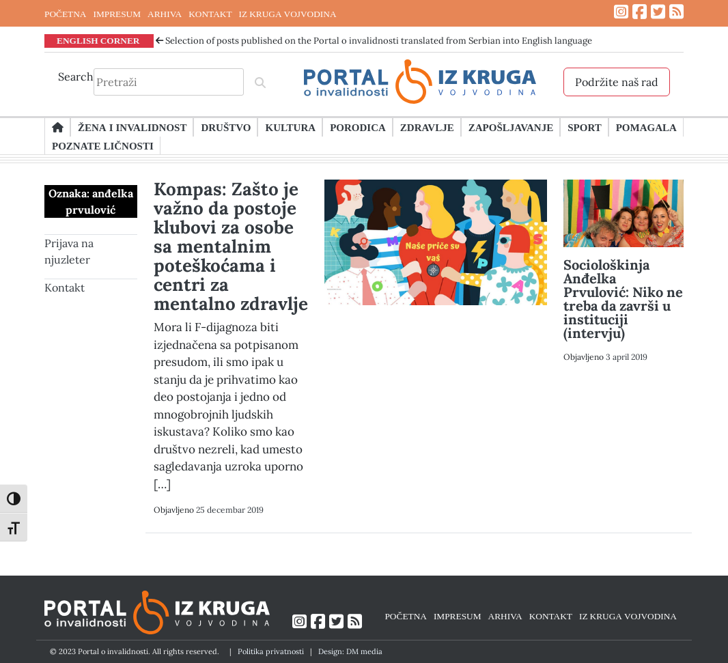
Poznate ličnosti (103, 145)
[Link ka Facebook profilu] (639, 12)
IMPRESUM (117, 14)
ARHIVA (165, 14)
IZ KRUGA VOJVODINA (288, 14)
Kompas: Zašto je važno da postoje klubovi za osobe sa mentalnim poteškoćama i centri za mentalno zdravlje (231, 246)
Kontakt (64, 287)
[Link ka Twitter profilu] (658, 12)
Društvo (226, 127)
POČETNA (65, 14)
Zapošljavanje (510, 127)
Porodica (358, 127)
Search (76, 76)
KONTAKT (210, 14)
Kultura (290, 127)
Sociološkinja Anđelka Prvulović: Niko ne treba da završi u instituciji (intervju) (623, 298)
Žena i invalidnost (132, 127)
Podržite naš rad (616, 82)
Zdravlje (427, 127)
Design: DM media (350, 651)
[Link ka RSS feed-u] (676, 12)
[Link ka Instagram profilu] (621, 12)
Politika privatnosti (271, 651)
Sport (584, 127)
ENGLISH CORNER (98, 40)
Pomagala (646, 127)
